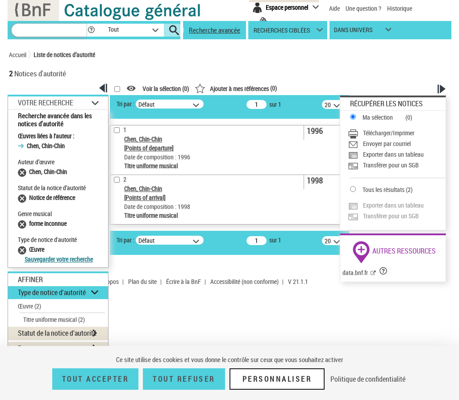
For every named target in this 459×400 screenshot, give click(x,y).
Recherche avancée (214, 29)
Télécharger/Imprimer (388, 133)
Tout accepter (95, 379)
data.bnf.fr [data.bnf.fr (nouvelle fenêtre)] (355, 272)
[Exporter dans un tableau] (397, 154)
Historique (399, 8)
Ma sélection (378, 117)
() (236, 88)
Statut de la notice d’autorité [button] (57, 333)
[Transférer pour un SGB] (397, 165)
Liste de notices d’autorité (64, 54)
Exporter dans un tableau (393, 154)
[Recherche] (49, 30)
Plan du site (142, 281)
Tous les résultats (384, 189)
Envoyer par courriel (387, 143)
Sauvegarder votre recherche (59, 259)
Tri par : (125, 104)
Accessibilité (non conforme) (244, 281)
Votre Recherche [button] (45, 103)
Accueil (17, 54)
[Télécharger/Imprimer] (397, 133)
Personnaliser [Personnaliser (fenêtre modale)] (277, 379)
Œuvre (29, 306)
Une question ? (363, 8)
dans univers (353, 32)
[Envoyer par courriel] (397, 143)
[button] (91, 30)
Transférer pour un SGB (391, 165)
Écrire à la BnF (183, 281)
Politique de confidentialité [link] (367, 379)
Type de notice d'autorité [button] (52, 292)
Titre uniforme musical (54, 319)
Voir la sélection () (165, 88)
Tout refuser (184, 379)
